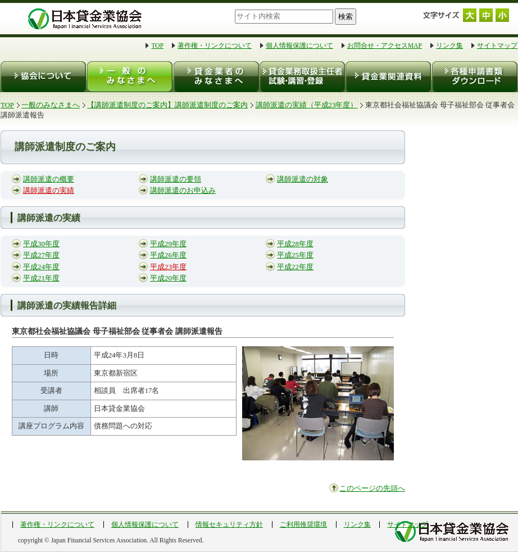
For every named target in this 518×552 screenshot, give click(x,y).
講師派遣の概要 (48, 179)
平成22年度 (295, 267)
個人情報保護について (299, 45)
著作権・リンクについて (215, 45)
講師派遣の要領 (175, 179)
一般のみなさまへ (129, 76)
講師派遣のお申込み (183, 190)
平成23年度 (168, 267)
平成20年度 (168, 278)
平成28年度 (295, 244)
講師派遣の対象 (302, 179)
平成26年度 (168, 255)
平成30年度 (41, 244)
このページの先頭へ (372, 488)
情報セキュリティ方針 (229, 524)
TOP (157, 45)
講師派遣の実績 (48, 190)
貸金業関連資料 (387, 76)
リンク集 (449, 45)
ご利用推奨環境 (303, 524)
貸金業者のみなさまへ (215, 76)
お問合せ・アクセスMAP (384, 45)
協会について (44, 76)
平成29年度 (168, 244)
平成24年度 (41, 267)
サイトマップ (497, 45)
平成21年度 (41, 278)
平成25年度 (295, 255)
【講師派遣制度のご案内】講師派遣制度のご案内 (167, 105)
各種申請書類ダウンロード (473, 76)
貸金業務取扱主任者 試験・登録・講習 (301, 76)
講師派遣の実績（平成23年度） (307, 105)
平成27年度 (41, 255)
